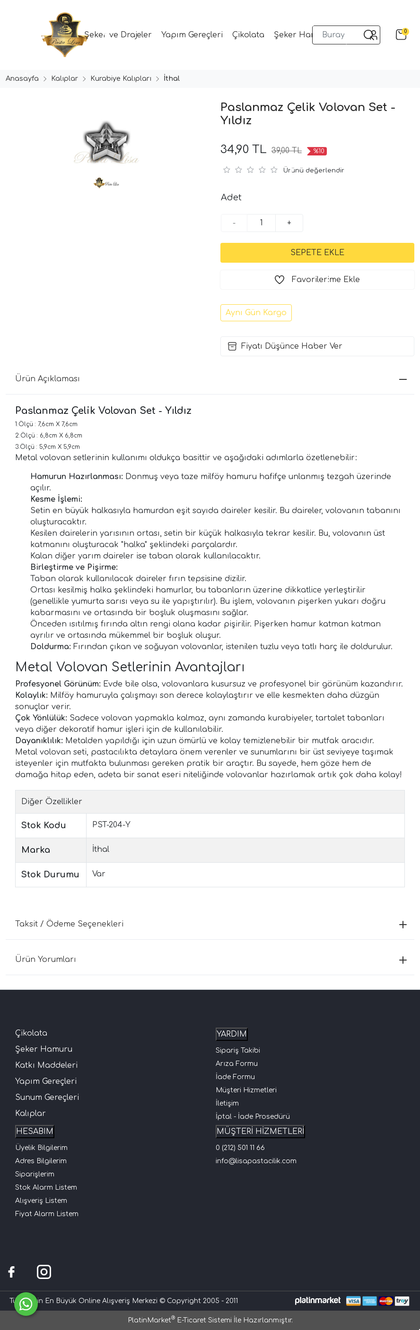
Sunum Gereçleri (47, 1097)
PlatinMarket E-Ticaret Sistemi (180, 1320)
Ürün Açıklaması (211, 379)
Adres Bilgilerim (41, 1161)
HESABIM (34, 1131)
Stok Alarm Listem (46, 1187)
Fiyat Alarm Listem (47, 1214)
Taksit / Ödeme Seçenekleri (211, 924)
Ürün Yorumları (211, 959)
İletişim (227, 1103)
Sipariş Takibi (238, 1050)
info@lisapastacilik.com (256, 1161)
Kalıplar (30, 1113)
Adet (231, 197)
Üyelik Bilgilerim (41, 1147)
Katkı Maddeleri (46, 1065)
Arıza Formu (237, 1063)
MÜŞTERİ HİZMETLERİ (260, 1131)
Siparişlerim (34, 1174)
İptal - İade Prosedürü (253, 1116)
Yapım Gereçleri (46, 1081)
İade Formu (235, 1077)
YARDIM (232, 1034)
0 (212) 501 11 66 (240, 1147)
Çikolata (31, 1033)
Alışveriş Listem (41, 1200)
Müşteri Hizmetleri (246, 1090)
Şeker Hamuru (43, 1049)
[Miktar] (261, 223)
